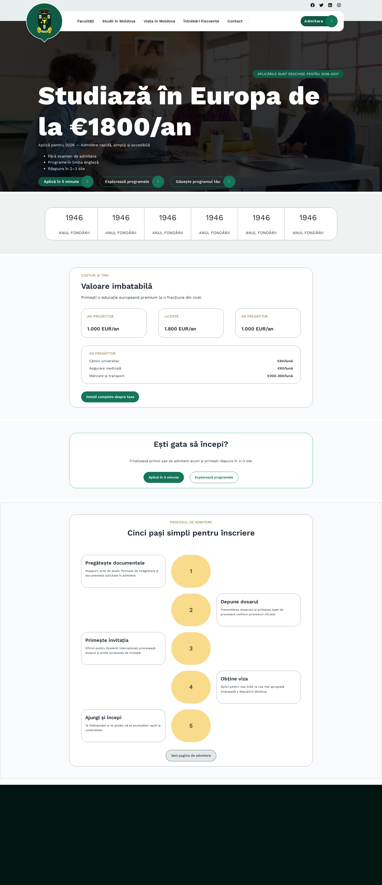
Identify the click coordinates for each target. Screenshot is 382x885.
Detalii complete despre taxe (110, 397)
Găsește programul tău (205, 182)
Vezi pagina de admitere (191, 755)
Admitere (321, 21)
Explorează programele (134, 182)
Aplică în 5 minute (69, 181)
